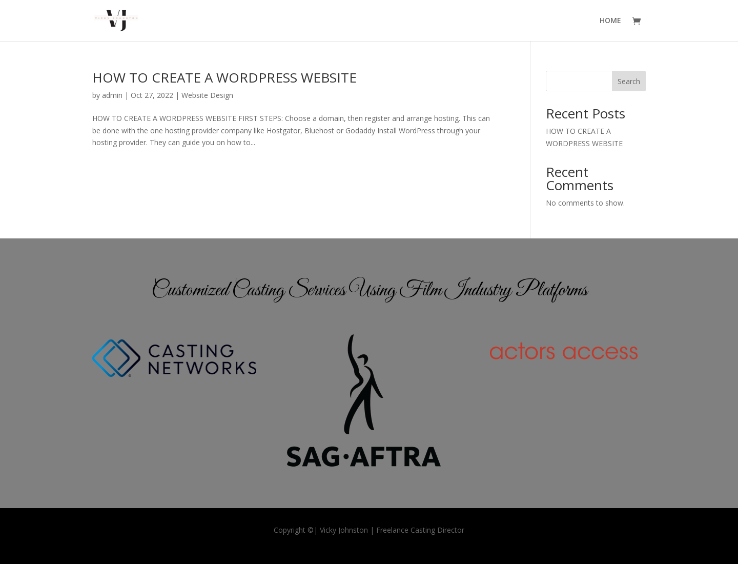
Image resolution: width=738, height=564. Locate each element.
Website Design (207, 95)
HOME (610, 21)
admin (112, 95)
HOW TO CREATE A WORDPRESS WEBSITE (224, 77)
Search (629, 81)
